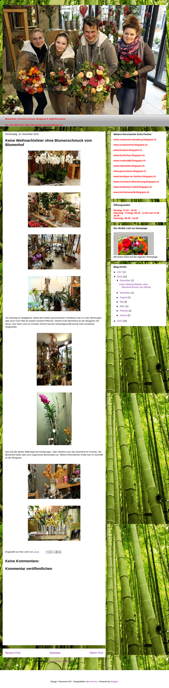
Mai (122, 301)
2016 (120, 276)
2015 (120, 321)
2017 (120, 272)
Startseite (55, 652)
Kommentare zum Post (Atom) (60, 661)
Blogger (114, 681)
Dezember (125, 280)
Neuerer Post (12, 652)
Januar (123, 315)
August (123, 297)
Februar (124, 310)
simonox (94, 681)
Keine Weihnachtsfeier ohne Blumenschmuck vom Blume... (136, 285)
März (123, 306)
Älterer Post (96, 652)
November (125, 292)
